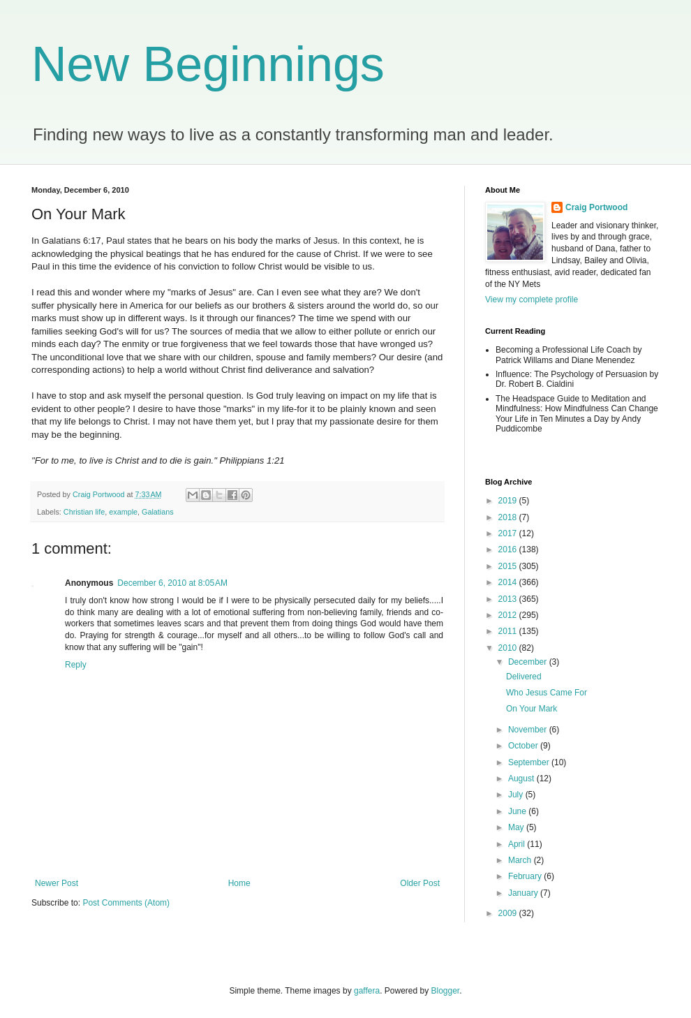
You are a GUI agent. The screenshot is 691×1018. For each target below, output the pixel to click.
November (528, 730)
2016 (508, 549)
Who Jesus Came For (546, 693)
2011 (508, 631)
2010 (508, 648)
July (517, 794)
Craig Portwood (596, 207)
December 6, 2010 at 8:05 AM (172, 583)
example (123, 512)
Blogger (445, 991)
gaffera (367, 991)
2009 (508, 913)
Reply (76, 665)
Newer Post (56, 883)
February (526, 876)
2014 (508, 582)
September (529, 762)
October (524, 746)
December (528, 662)
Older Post (420, 883)
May (517, 827)
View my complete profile (531, 299)
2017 (508, 533)
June (518, 811)
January (524, 893)
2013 (508, 599)
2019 (508, 501)
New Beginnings (208, 64)
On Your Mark (531, 709)
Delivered (524, 676)
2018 (508, 517)
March (521, 860)
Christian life (84, 512)
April (517, 844)
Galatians (158, 512)
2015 (508, 566)
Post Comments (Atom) (126, 903)
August (522, 778)
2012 (508, 615)
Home (239, 883)
